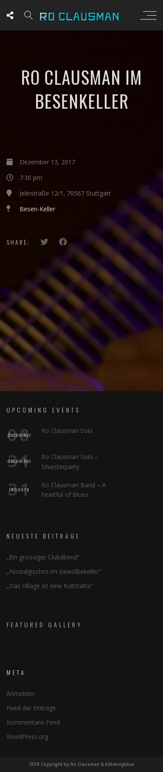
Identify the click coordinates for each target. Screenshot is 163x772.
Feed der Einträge (31, 708)
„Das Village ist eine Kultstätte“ (50, 586)
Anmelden (21, 693)
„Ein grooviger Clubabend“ (43, 557)
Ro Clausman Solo (67, 430)
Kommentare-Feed (33, 722)
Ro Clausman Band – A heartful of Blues (73, 490)
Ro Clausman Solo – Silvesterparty (69, 461)
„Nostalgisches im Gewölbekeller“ (54, 571)
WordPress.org (27, 736)
